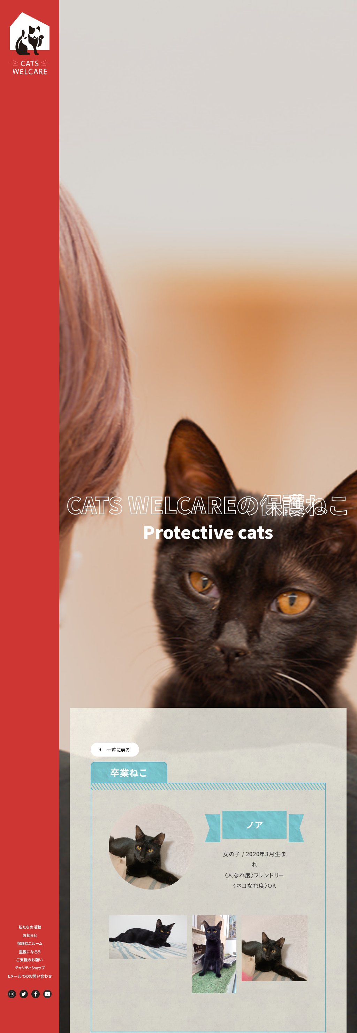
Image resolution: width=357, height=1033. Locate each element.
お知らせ (30, 935)
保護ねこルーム (30, 943)
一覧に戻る (114, 749)
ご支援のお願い (29, 959)
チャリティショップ (30, 967)
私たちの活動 (29, 927)
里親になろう (30, 951)
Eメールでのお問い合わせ (30, 976)
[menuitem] (30, 926)
